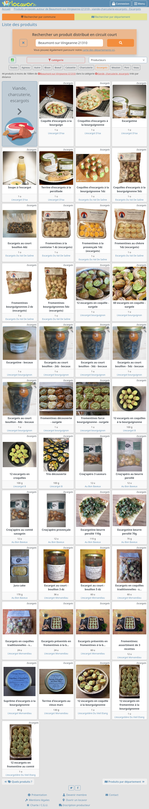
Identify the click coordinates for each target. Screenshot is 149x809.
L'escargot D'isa (56, 133)
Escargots (102, 67)
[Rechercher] (120, 43)
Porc (126, 67)
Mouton (116, 67)
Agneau (26, 67)
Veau (136, 67)
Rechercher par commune (38, 17)
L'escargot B (129, 430)
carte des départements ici (98, 50)
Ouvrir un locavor (74, 800)
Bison (47, 67)
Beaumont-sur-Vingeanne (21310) (57, 73)
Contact (111, 795)
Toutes (13, 67)
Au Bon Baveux (93, 486)
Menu (139, 3)
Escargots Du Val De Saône (93, 199)
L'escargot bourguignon (92, 315)
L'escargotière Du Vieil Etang (93, 713)
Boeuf (58, 67)
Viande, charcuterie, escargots (112, 73)
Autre (37, 67)
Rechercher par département (110, 17)
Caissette (70, 67)
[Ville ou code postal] (69, 43)
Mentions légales (37, 800)
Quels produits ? (18, 781)
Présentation (37, 795)
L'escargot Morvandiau (56, 597)
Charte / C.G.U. (37, 805)
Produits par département (125, 781)
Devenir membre (74, 795)
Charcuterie (86, 67)
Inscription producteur (74, 805)
